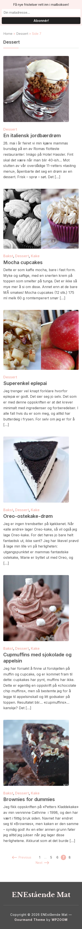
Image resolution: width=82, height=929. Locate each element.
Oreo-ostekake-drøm (28, 516)
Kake (35, 256)
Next (42, 862)
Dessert (22, 33)
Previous (21, 857)
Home (7, 33)
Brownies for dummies (29, 799)
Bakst (8, 256)
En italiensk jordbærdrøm (32, 135)
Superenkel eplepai (25, 383)
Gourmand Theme (29, 920)
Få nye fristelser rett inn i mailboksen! (41, 4)
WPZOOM (60, 920)
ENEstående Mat (41, 895)
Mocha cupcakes (23, 262)
